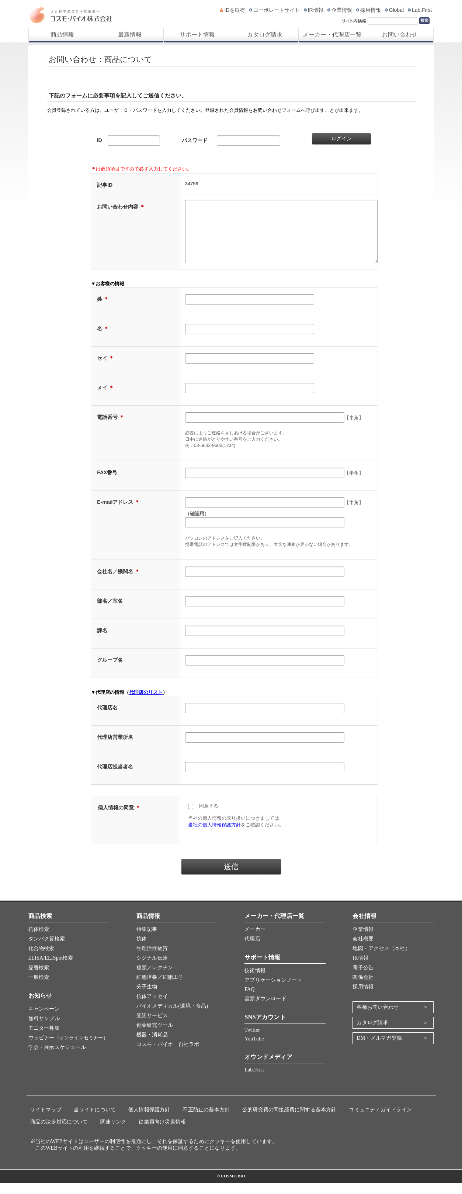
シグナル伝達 (152, 969)
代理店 (252, 950)
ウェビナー (68, 1049)
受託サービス (152, 1026)
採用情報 (370, 10)
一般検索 (38, 988)
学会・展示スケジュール (57, 1058)
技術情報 (254, 981)
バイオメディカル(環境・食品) (172, 1017)
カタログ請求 (264, 34)
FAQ (249, 1000)
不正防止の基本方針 (206, 1121)
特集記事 (146, 940)
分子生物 (146, 998)
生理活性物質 (152, 959)
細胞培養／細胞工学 (160, 988)
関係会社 (363, 988)
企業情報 (341, 10)
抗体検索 (38, 940)
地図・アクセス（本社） (381, 959)
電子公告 (363, 978)
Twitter (252, 1041)
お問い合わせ (399, 34)
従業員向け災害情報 (162, 1133)
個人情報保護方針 (149, 1121)
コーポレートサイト (276, 10)
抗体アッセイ (152, 1007)
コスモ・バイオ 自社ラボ (167, 1055)
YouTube (254, 1050)
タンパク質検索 (46, 950)
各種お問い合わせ (378, 1018)
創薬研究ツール (154, 1036)
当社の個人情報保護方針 (214, 836)
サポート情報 (197, 34)
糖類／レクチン (154, 978)
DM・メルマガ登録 (379, 1049)
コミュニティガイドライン (380, 1121)
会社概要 (363, 950)
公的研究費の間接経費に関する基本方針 (289, 1121)
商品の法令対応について (59, 1133)
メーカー (254, 940)
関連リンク (113, 1133)
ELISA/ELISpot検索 (50, 969)
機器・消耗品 (152, 1046)
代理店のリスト (146, 703)
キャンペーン (44, 1020)
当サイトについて (95, 1121)
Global (396, 10)
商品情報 (62, 34)
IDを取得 (235, 10)
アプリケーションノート (273, 991)
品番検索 (38, 978)
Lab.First (422, 10)
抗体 (141, 950)
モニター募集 (44, 1039)
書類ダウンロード (265, 1009)
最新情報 (130, 34)
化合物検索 (41, 959)
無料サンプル (44, 1029)
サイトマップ (46, 1121)
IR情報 (315, 10)
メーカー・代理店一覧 (332, 34)
